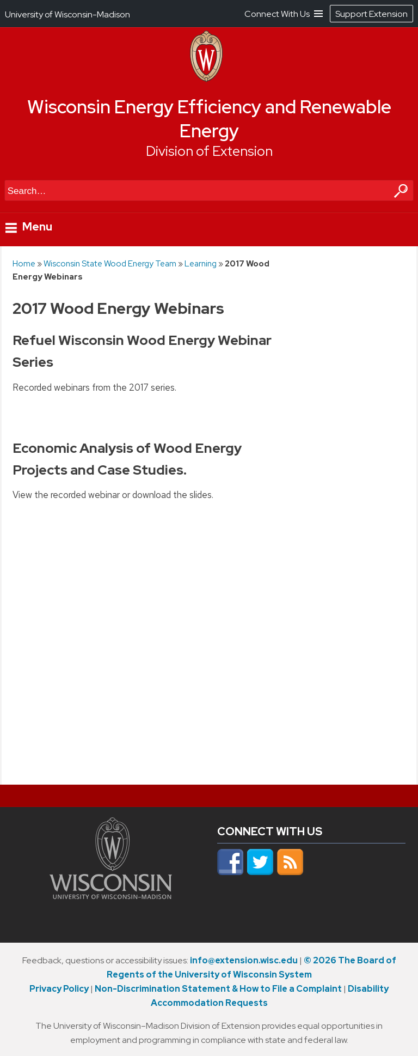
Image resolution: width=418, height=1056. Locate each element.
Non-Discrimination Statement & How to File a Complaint (218, 988)
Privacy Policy (59, 988)
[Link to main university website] (111, 896)
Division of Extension (209, 151)
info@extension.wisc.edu (244, 960)
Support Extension (371, 14)
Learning (201, 263)
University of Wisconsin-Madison (67, 14)
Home (24, 263)
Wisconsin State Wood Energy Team (110, 263)
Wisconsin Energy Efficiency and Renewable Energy (209, 119)
